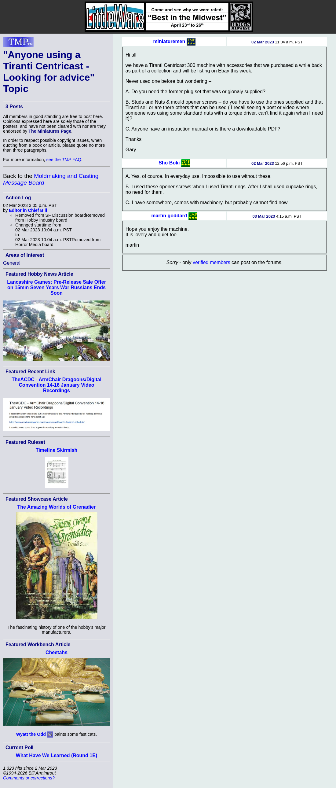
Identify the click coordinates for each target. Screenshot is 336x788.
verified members (211, 262)
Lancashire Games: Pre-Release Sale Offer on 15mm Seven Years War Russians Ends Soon (56, 287)
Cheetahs (57, 652)
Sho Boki (169, 162)
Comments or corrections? (29, 777)
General (11, 263)
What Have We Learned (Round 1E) (56, 755)
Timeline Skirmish (57, 450)
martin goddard (169, 215)
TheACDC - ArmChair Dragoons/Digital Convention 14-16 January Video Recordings (56, 385)
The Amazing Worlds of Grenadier (56, 507)
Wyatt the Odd (31, 734)
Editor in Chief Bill (28, 210)
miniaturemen (169, 41)
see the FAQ (63, 159)
